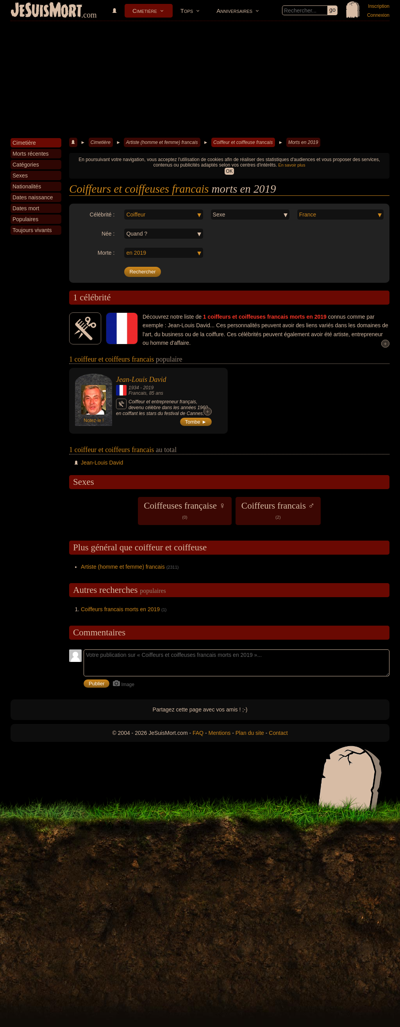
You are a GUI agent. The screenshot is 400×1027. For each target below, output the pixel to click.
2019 (148, 387)
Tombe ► (196, 422)
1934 (134, 387)
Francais (137, 393)
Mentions (219, 733)
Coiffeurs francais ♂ (278, 510)
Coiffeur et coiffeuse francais (243, 142)
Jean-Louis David (141, 379)
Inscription (378, 6)
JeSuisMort (46, 11)
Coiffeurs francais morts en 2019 (120, 609)
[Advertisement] (200, 79)
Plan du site (250, 733)
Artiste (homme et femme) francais (162, 142)
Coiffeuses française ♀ (185, 510)
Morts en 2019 (303, 142)
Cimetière (144, 10)
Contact (278, 733)
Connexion (378, 15)
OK (229, 171)
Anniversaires (234, 10)
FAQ (198, 733)
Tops (186, 10)
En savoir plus (291, 165)
